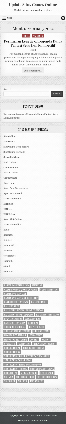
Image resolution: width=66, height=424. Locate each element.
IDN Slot (8, 204)
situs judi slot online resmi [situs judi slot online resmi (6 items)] (17, 360)
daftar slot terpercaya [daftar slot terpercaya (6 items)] (47, 314)
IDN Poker (9, 214)
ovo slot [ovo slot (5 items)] (34, 339)
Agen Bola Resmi (12, 193)
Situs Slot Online (12, 198)
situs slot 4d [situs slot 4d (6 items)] (11, 373)
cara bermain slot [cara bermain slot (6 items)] (49, 289)
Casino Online (11, 167)
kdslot (6, 229)
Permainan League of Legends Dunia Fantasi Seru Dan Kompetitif (33, 43)
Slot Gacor (9, 141)
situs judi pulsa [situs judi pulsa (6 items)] (12, 352)
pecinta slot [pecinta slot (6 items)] (24, 343)
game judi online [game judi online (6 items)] (32, 318)
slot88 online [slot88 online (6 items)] (47, 373)
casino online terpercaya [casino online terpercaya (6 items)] (16, 302)
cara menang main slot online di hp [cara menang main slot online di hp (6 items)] (21, 298)
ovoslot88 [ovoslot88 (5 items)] (9, 343)
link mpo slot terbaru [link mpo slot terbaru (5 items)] (15, 335)
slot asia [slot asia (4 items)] (8, 377)
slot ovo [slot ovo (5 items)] (22, 381)
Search (7, 89)
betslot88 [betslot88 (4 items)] (37, 285)
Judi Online (9, 162)
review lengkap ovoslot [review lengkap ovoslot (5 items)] (44, 343)
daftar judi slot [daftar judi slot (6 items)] (39, 302)
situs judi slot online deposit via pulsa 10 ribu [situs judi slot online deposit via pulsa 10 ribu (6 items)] (26, 356)
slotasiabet (9, 255)
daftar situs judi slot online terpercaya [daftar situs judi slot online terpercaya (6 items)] (23, 310)
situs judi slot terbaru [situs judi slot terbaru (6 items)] (15, 368)
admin (33, 50)
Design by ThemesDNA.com (33, 420)
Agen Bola (8, 183)
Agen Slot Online (12, 219)
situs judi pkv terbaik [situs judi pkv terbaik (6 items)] (33, 348)
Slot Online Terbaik (14, 152)
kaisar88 (8, 235)
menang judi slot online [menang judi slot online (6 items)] (15, 339)
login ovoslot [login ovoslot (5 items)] (35, 335)
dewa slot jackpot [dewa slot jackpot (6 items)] (13, 318)
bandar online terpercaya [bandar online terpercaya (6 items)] (16, 285)
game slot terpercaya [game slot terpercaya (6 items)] (14, 323)
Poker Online (10, 172)
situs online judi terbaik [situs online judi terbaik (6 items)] (42, 368)
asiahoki (8, 271)
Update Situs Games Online (33, 4)
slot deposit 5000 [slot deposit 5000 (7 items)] (25, 377)
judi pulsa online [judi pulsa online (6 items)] (37, 327)
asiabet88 (8, 245)
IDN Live (8, 209)
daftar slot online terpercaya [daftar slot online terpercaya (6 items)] (18, 314)
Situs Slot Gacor (12, 157)
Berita (26, 35)
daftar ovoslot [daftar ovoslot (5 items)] (11, 306)
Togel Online (10, 178)
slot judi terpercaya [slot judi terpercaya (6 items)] (47, 377)
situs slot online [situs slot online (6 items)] (29, 373)
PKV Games (38, 35)
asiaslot (7, 250)
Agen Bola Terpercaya (15, 188)
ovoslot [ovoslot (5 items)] (46, 339)
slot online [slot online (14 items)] (9, 381)
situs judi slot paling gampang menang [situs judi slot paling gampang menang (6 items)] (22, 364)
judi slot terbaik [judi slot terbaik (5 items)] (41, 331)
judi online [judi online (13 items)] (33, 323)
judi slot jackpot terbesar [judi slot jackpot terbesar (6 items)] (17, 331)
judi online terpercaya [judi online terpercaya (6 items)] (14, 327)
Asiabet (7, 240)
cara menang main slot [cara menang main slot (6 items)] (15, 293)
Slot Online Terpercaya (16, 146)
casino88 (8, 261)
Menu (9, 18)
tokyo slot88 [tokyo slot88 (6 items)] (36, 381)
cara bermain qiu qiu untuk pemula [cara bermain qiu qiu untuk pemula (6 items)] (20, 289)
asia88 (6, 266)
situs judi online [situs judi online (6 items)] (12, 348)
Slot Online (9, 136)
